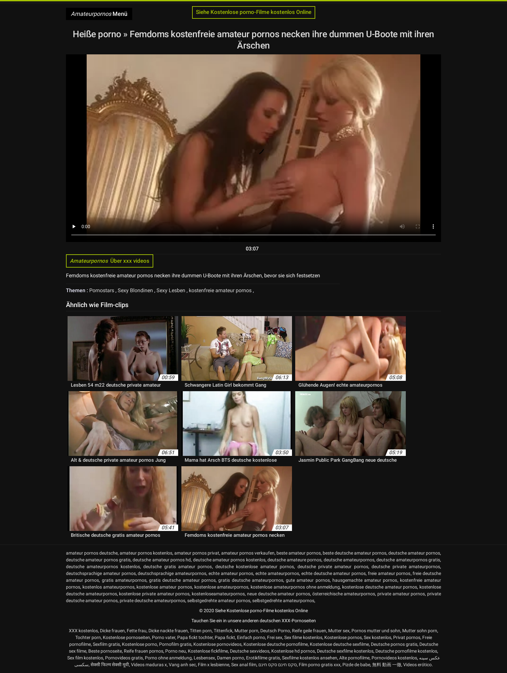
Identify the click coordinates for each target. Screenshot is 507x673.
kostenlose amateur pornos (164, 587)
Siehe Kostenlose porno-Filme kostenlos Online (253, 12)
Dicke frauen (112, 630)
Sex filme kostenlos (303, 637)
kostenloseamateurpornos (218, 593)
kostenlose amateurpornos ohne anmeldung (295, 587)
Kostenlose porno (139, 644)
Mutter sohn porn (419, 630)
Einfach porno (251, 637)
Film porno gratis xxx (319, 664)
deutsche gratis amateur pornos (177, 566)
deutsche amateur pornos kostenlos (229, 559)
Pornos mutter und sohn (375, 630)
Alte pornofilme (354, 657)
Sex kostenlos (377, 637)
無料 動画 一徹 (386, 664)
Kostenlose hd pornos (293, 651)
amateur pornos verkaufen (248, 553)
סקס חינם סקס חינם (277, 664)
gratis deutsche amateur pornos (182, 580)
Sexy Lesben (171, 290)
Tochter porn (88, 637)
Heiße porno (98, 34)
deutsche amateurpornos (349, 559)
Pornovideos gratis (124, 657)
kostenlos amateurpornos (108, 587)
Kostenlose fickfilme (208, 651)
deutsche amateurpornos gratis (408, 559)
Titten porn (201, 630)
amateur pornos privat (196, 553)
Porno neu (175, 651)
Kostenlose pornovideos (217, 644)
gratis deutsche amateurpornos (250, 580)
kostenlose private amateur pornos (154, 593)
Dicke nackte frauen (168, 630)
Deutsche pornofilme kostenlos (406, 651)
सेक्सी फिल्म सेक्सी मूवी (110, 664)
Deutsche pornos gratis (394, 644)
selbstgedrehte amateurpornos (283, 600)
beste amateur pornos (298, 553)
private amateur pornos (401, 593)
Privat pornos (406, 637)
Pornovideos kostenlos (394, 657)
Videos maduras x (149, 664)
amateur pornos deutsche (92, 553)
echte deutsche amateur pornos (333, 573)
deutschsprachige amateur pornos (101, 573)
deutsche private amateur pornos (332, 566)
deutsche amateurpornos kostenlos (103, 566)
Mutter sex (339, 630)
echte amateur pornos (231, 573)
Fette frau (136, 630)
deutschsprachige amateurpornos (172, 573)
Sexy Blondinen (136, 290)
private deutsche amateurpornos (152, 600)
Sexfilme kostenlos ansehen (309, 657)
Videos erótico (417, 664)
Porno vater (163, 637)
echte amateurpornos (277, 573)
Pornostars (102, 290)
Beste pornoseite (105, 651)
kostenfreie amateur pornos (221, 290)
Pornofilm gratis (175, 644)
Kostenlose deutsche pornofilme (275, 644)
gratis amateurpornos (124, 580)
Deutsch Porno (275, 630)
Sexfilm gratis (106, 644)
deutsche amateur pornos (414, 553)
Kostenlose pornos (343, 637)
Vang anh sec (182, 664)
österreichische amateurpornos (343, 593)
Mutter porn (246, 630)
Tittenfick (223, 630)
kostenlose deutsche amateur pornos (379, 587)
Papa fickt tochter (195, 637)
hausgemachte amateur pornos (364, 580)
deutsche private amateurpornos (406, 566)
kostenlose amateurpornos (221, 587)
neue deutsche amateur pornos (278, 593)
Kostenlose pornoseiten (126, 637)
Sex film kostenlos (85, 657)
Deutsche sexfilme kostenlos (345, 651)
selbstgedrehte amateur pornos (218, 600)
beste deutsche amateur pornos (354, 553)
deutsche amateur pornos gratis (98, 559)
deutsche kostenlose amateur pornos (254, 566)
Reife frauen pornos (143, 651)
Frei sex (274, 637)
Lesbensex (204, 657)
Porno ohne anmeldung (168, 657)
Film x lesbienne (213, 664)
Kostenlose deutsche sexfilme (339, 644)
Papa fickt (225, 637)
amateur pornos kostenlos (146, 553)
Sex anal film (243, 664)
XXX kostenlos (83, 630)
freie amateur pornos (389, 573)
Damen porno (230, 657)
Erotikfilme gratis (263, 657)
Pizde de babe (356, 664)
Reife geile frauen (309, 630)
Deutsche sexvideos (249, 651)
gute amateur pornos (308, 580)
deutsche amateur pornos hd (162, 559)
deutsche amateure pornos (294, 559)
